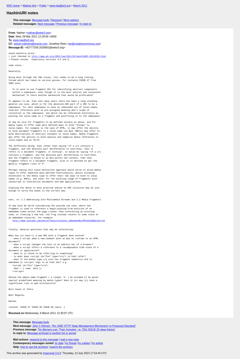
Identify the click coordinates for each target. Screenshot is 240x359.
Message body (40, 20)
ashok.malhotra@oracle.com (30, 43)
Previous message (67, 23)
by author (97, 343)
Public (43, 5)
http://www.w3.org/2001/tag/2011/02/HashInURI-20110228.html (69, 56)
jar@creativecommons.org (84, 43)
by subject (84, 343)
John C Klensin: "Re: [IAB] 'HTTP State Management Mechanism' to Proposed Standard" (84, 326)
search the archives (61, 347)
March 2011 (80, 5)
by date (59, 343)
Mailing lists (29, 5)
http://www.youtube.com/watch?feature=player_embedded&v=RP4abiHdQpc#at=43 (58, 220)
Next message (46, 23)
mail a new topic (69, 339)
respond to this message (44, 339)
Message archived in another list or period (51, 333)
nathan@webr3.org (38, 32)
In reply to (85, 23)
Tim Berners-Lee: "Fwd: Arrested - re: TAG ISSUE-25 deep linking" (76, 329)
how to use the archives (34, 347)
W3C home (13, 5)
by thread (70, 343)
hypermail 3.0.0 (52, 353)
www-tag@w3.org (60, 5)
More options (71, 20)
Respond (56, 20)
